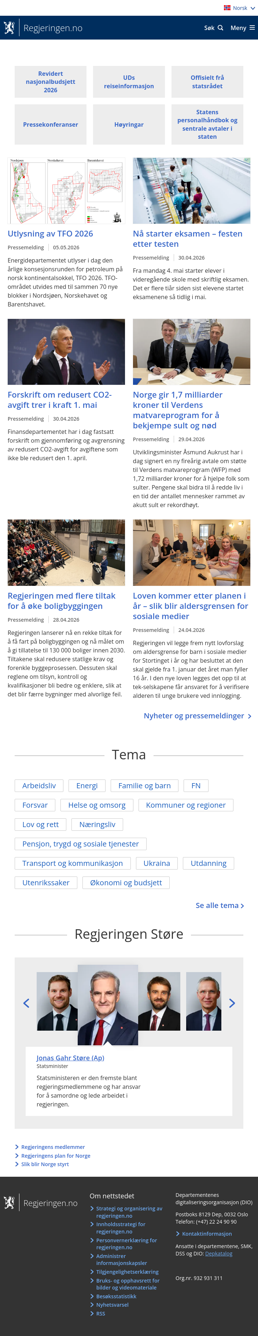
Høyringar (129, 124)
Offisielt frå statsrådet (207, 82)
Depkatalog (218, 1253)
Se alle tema (217, 905)
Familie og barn (144, 785)
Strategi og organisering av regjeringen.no (129, 1212)
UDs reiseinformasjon (129, 82)
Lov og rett (40, 824)
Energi (87, 785)
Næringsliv (97, 824)
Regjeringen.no (50, 27)
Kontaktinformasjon (207, 1233)
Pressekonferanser (50, 124)
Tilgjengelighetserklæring (127, 1271)
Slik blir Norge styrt (45, 1164)
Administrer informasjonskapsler (121, 1260)
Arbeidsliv (39, 785)
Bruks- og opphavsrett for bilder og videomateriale (128, 1284)
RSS (100, 1313)
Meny (238, 28)
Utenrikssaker (46, 882)
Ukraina (157, 863)
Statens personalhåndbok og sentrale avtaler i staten (207, 124)
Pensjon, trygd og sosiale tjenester (80, 844)
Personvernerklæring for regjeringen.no (126, 1244)
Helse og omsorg (96, 805)
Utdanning (208, 863)
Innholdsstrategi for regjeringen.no (120, 1228)
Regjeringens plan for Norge (56, 1155)
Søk (209, 28)
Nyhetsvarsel (112, 1304)
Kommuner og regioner (186, 805)
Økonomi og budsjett (126, 882)
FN (195, 785)
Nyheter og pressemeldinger (195, 716)
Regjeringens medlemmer (53, 1146)
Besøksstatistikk (116, 1296)
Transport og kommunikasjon (72, 863)
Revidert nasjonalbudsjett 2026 (50, 82)
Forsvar (35, 805)
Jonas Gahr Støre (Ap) (70, 1057)
